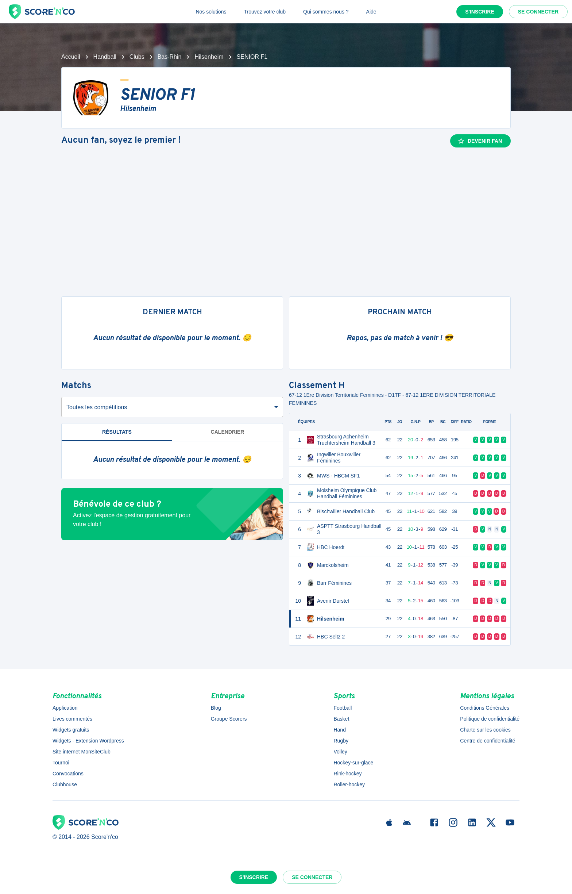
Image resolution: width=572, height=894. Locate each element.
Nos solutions (211, 12)
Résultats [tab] (117, 432)
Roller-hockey (349, 784)
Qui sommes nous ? (326, 12)
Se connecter (538, 12)
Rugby (340, 741)
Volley (340, 752)
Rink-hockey (347, 773)
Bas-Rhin (170, 57)
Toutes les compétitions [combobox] (96, 407)
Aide (371, 12)
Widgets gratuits (71, 730)
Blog (216, 708)
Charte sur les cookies (485, 730)
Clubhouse (65, 784)
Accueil (70, 57)
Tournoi (61, 763)
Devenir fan (479, 141)
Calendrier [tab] (227, 432)
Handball (104, 57)
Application (65, 708)
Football (342, 708)
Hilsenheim (208, 57)
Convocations (68, 773)
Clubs (137, 57)
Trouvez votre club (265, 12)
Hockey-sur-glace (353, 763)
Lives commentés (72, 719)
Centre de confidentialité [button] (487, 741)
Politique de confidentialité (489, 719)
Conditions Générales (484, 708)
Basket (341, 719)
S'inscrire (479, 12)
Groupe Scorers (229, 719)
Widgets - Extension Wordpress (88, 741)
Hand (339, 730)
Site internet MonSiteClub (82, 752)
